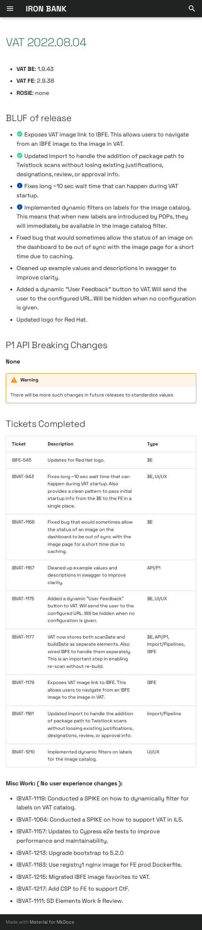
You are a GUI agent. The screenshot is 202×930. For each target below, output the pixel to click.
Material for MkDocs (52, 922)
